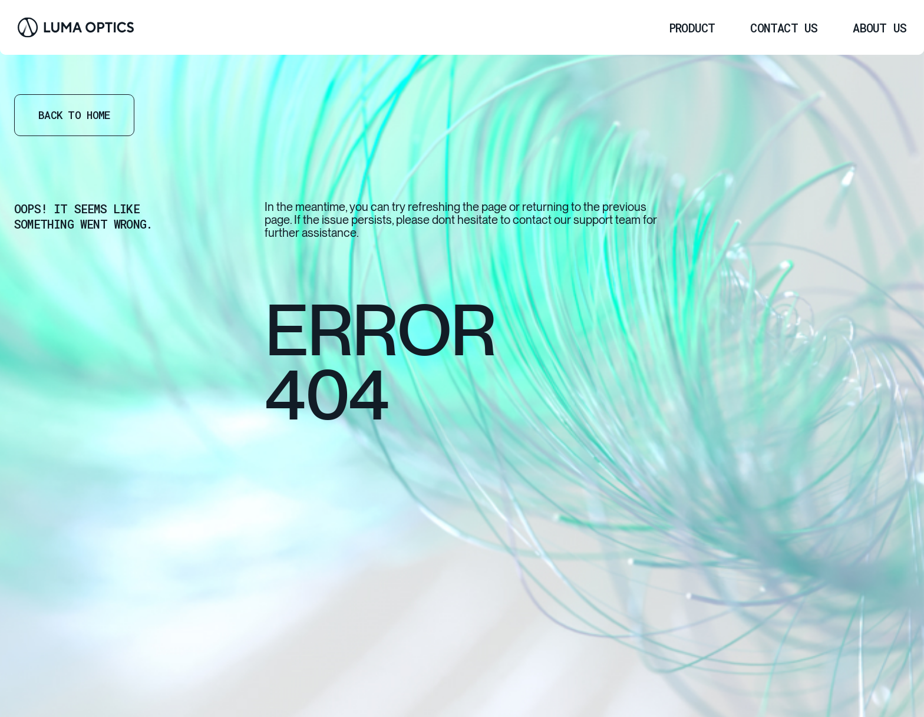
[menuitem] (692, 27)
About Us (879, 27)
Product (692, 27)
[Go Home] (76, 27)
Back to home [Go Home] (74, 115)
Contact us (783, 27)
